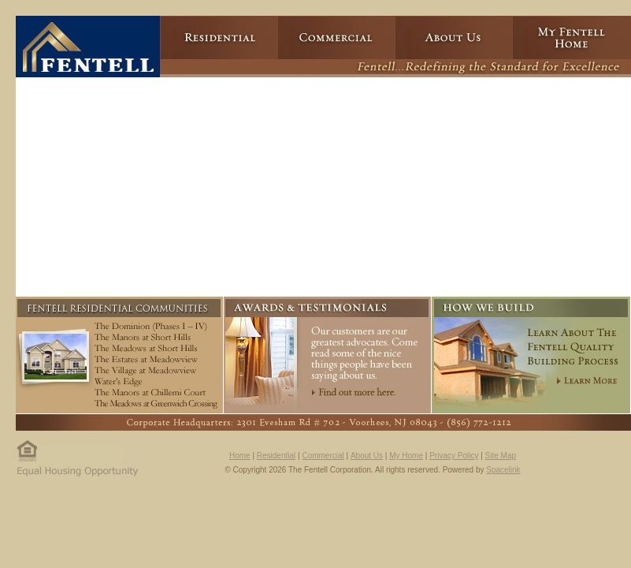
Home (240, 455)
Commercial (322, 455)
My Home (406, 455)
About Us (367, 455)
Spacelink (503, 469)
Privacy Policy (453, 455)
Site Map (500, 455)
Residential (276, 455)
